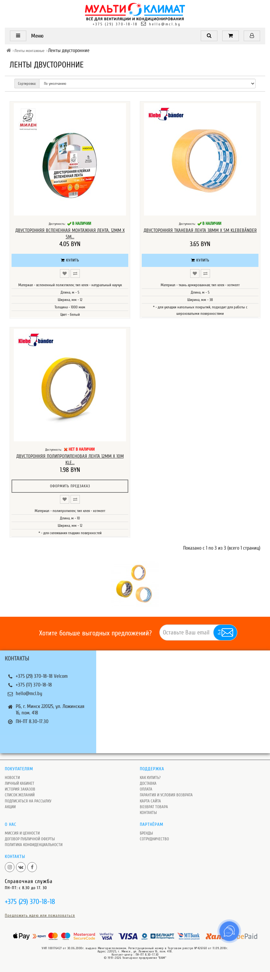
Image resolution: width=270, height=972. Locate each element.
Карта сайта (150, 801)
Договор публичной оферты (30, 838)
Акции (10, 806)
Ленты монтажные (29, 50)
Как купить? (150, 777)
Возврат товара (154, 806)
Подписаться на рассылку (28, 801)
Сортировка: (27, 83)
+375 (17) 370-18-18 (34, 685)
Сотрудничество (154, 838)
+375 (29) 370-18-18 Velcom (42, 676)
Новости (12, 777)
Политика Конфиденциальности (34, 844)
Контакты (148, 812)
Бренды (146, 833)
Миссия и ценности (22, 833)
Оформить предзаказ (70, 486)
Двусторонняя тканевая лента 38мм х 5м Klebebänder (200, 230)
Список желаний (20, 794)
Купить (70, 260)
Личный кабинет (19, 783)
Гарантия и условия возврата (166, 794)
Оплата (146, 789)
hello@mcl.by (165, 24)
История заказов (20, 789)
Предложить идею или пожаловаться (40, 915)
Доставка (148, 783)
